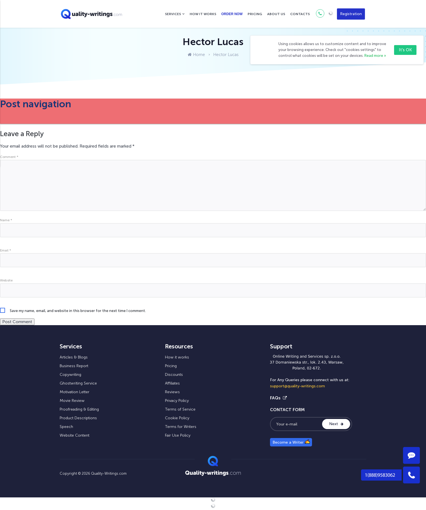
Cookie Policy (177, 418)
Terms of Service (180, 409)
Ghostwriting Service (78, 383)
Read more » (375, 55)
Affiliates (172, 383)
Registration (351, 14)
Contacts (300, 14)
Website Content (74, 435)
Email (5, 250)
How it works (203, 14)
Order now (232, 14)
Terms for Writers (180, 426)
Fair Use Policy (177, 435)
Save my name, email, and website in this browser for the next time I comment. (78, 311)
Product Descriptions (78, 418)
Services (173, 14)
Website (6, 280)
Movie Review (72, 400)
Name (6, 220)
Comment (9, 157)
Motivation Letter (74, 392)
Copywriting (70, 374)
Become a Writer (291, 442)
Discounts (174, 374)
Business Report (74, 366)
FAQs (278, 397)
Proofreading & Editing (79, 409)
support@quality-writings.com (297, 386)
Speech (66, 426)
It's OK (405, 49)
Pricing (255, 14)
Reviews (172, 392)
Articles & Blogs (74, 357)
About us (276, 14)
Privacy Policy (177, 400)
